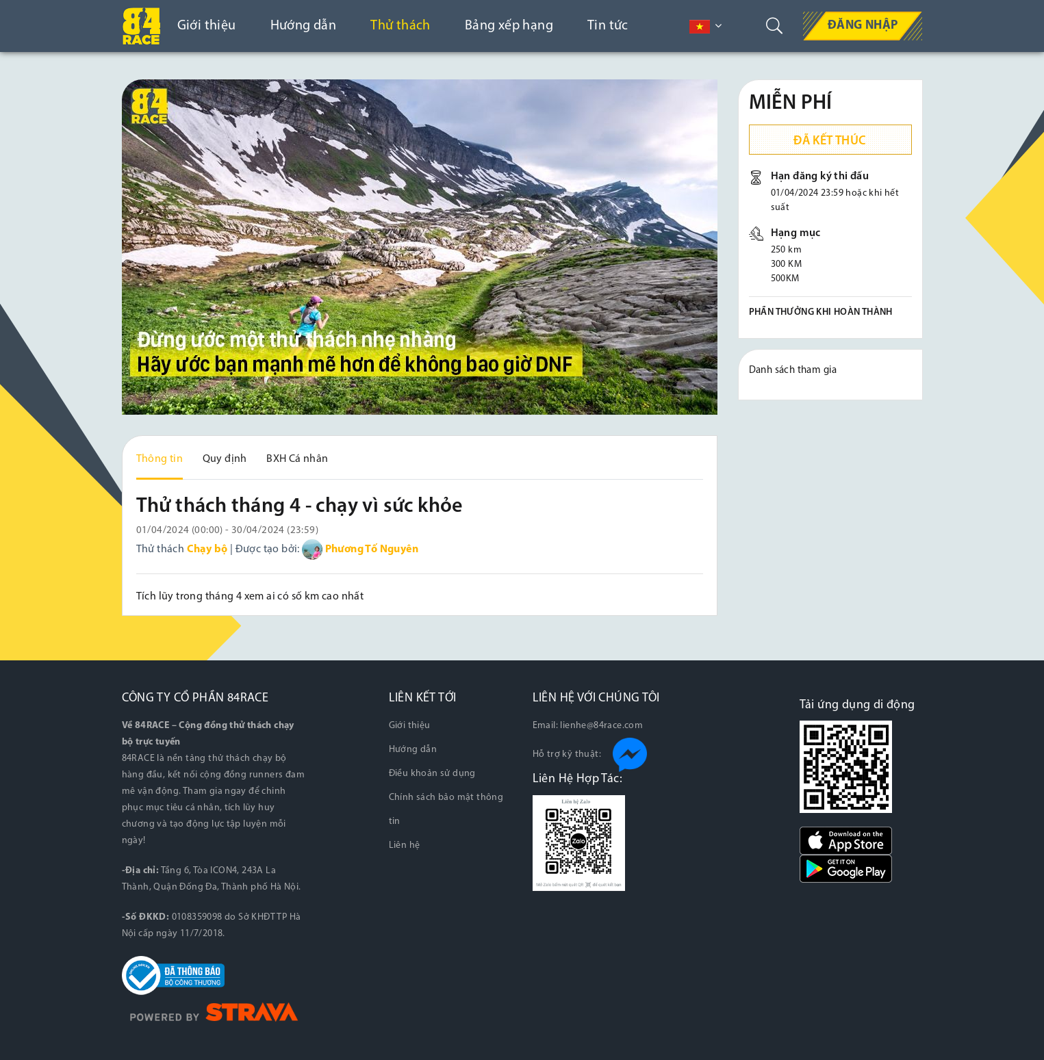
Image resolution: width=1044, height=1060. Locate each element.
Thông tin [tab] (159, 459)
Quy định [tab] (225, 459)
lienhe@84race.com (601, 726)
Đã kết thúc (829, 141)
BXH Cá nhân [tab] (297, 459)
